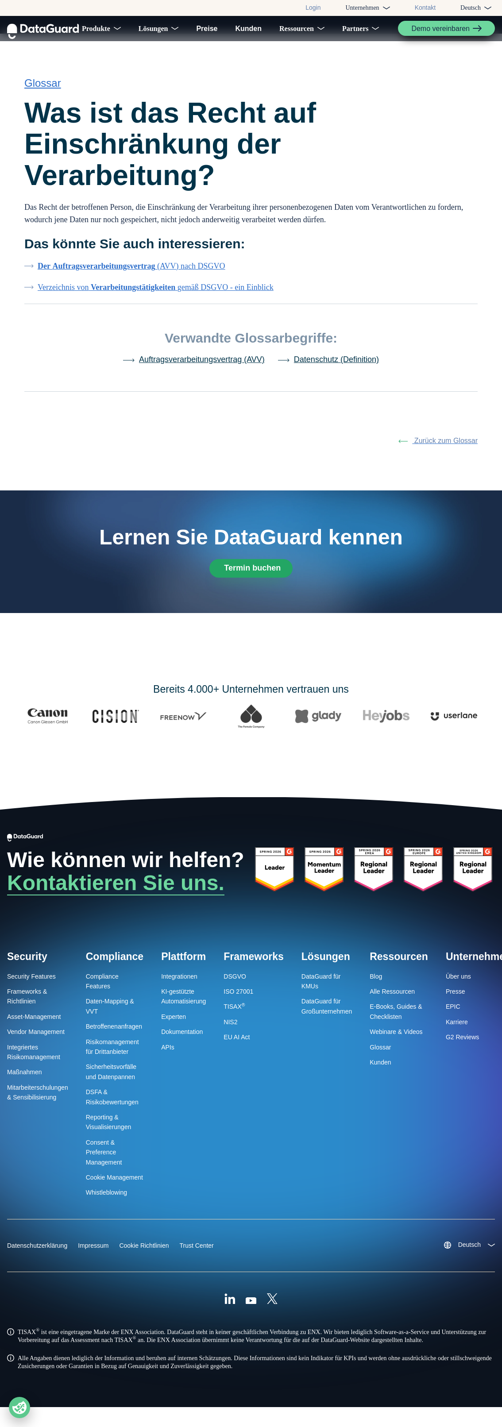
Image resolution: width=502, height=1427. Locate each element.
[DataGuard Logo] (43, 28)
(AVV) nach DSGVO (131, 273)
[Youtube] (251, 1308)
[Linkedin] (229, 1308)
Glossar (42, 90)
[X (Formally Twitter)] (272, 1308)
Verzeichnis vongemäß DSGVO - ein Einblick (156, 294)
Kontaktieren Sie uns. (115, 891)
